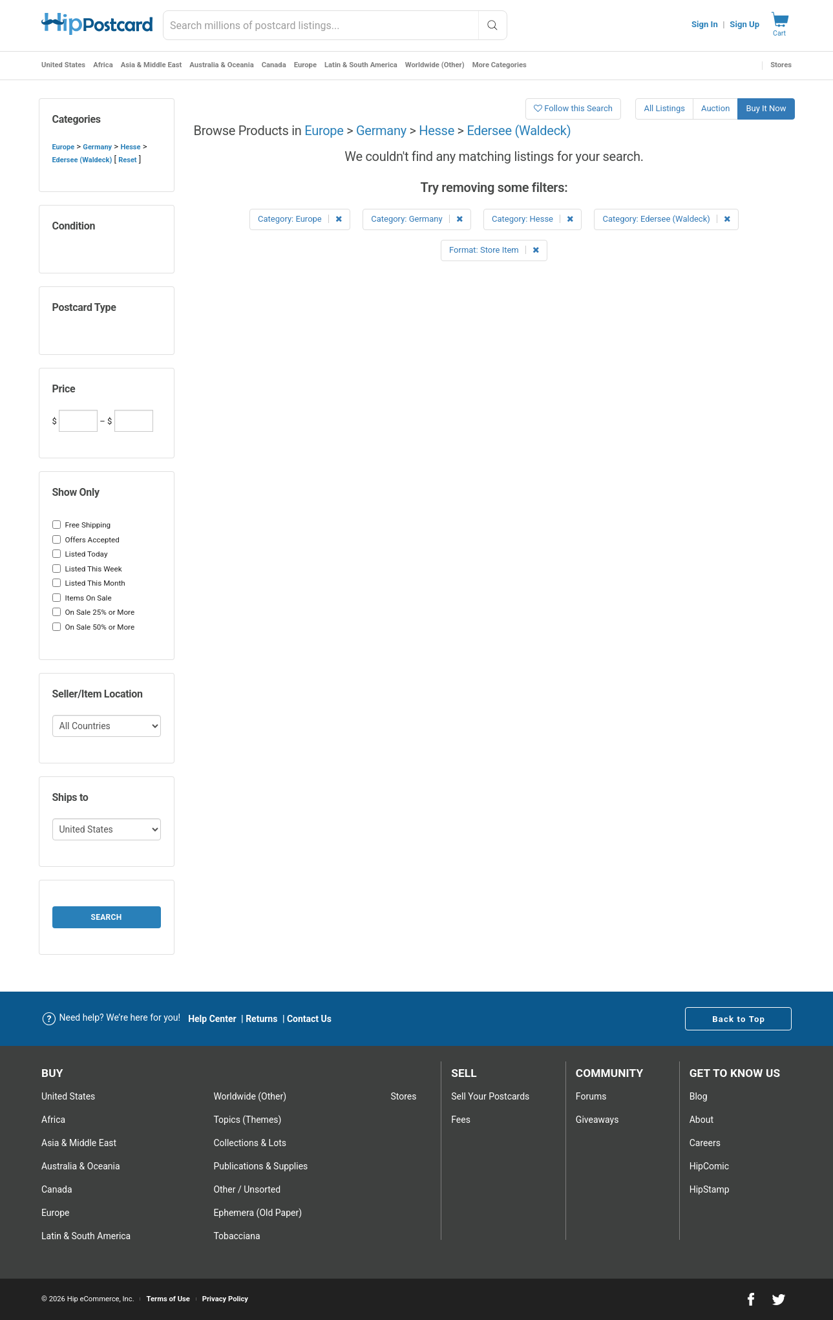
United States (63, 65)
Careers (705, 1143)
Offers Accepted (86, 539)
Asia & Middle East (151, 65)
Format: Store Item (494, 250)
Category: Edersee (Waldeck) (666, 219)
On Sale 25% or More (93, 612)
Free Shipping (81, 524)
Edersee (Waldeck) (82, 160)
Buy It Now (766, 108)
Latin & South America (360, 65)
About (701, 1119)
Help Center (212, 1019)
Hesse (130, 147)
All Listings (664, 108)
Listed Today (80, 554)
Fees (460, 1119)
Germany (97, 147)
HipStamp (710, 1189)
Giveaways (597, 1119)
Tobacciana (236, 1236)
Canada (274, 65)
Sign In (704, 24)
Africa (103, 65)
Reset (127, 160)
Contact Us (309, 1019)
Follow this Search (573, 108)
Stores (781, 65)
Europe (305, 65)
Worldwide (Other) (435, 65)
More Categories (499, 65)
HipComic (709, 1166)
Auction (715, 108)
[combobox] (335, 25)
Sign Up (744, 24)
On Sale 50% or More (93, 627)
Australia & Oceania (221, 65)
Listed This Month (88, 583)
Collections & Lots (249, 1143)
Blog (699, 1096)
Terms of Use (167, 1299)
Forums (591, 1096)
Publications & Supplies (260, 1166)
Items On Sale (82, 597)
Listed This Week (87, 568)
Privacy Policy (225, 1299)
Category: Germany (417, 219)
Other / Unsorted (246, 1189)
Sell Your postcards (490, 1096)
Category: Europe (300, 219)
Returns (261, 1019)
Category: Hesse (532, 219)
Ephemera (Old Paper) (257, 1213)
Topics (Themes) (247, 1119)
